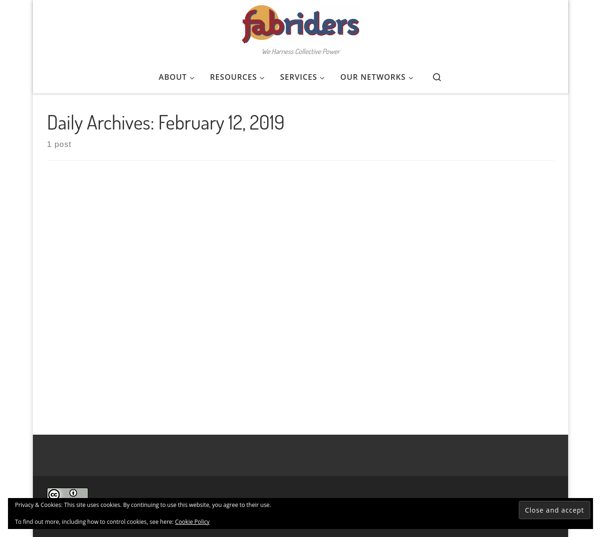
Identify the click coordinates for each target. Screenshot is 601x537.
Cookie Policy (192, 522)
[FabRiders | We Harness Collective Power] (300, 21)
